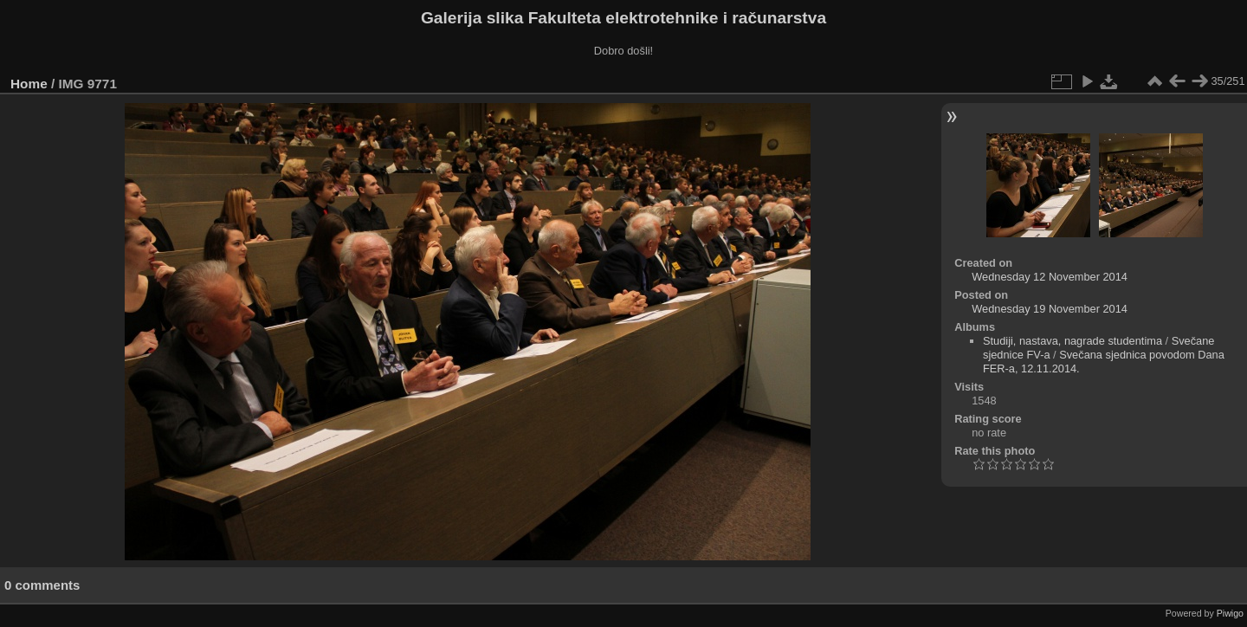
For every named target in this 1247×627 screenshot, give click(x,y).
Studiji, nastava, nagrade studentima (1072, 340)
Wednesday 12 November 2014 (1049, 276)
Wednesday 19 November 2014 (1049, 308)
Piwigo (1230, 613)
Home (29, 83)
